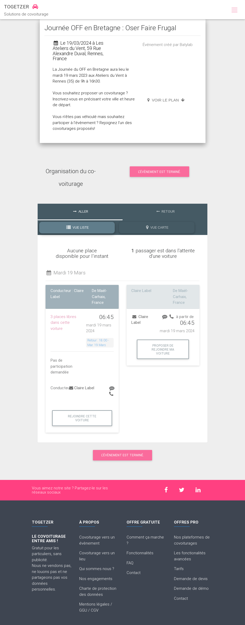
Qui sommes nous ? (96, 568)
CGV (94, 610)
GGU (83, 610)
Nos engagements (95, 578)
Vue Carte (157, 227)
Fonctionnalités (140, 552)
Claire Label (81, 387)
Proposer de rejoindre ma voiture (163, 349)
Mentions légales (94, 604)
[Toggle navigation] (234, 10)
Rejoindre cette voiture (82, 418)
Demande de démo (191, 588)
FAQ (130, 562)
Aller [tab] (80, 211)
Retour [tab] (165, 211)
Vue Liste (77, 227)
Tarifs (179, 568)
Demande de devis (191, 578)
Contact (134, 572)
